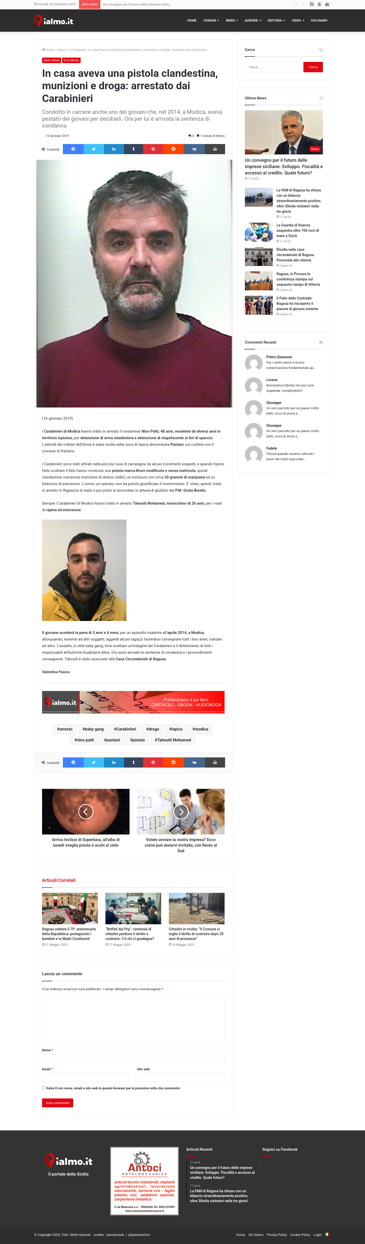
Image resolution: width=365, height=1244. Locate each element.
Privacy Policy (277, 1235)
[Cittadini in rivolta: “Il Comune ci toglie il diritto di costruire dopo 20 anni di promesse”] (197, 908)
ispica (177, 729)
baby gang (94, 729)
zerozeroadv (115, 1235)
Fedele (271, 448)
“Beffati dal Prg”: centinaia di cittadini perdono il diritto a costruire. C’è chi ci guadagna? (129, 934)
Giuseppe (273, 403)
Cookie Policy (300, 1235)
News (230, 20)
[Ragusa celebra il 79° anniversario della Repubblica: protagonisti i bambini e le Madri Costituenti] (70, 908)
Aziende (251, 20)
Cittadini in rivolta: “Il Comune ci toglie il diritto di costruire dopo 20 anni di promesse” (196, 934)
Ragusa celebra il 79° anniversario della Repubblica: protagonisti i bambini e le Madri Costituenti (69, 934)
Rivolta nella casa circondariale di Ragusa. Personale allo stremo (296, 254)
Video (296, 20)
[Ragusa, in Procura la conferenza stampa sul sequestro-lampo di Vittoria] (259, 280)
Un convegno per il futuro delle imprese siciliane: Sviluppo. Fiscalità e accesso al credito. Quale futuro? (284, 166)
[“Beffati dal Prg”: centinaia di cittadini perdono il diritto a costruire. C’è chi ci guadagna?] (133, 908)
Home (191, 20)
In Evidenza (77, 50)
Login (318, 1235)
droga (154, 729)
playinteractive (139, 1235)
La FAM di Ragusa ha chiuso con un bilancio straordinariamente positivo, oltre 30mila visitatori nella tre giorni (299, 201)
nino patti (85, 740)
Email (47, 1069)
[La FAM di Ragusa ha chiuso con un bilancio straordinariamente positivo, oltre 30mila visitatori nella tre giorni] (259, 197)
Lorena (271, 380)
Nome (47, 1050)
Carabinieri (126, 729)
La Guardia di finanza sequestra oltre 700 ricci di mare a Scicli (298, 230)
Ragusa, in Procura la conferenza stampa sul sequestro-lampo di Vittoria (298, 279)
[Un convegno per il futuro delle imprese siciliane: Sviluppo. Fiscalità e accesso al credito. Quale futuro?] (284, 132)
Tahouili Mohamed (174, 740)
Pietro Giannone (279, 357)
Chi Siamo (319, 20)
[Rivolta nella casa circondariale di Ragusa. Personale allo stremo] (259, 256)
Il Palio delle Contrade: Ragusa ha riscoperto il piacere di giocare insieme (297, 303)
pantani (113, 740)
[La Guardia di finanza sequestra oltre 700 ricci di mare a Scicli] (259, 232)
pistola (139, 740)
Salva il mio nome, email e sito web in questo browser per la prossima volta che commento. (113, 1088)
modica (201, 729)
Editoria (275, 20)
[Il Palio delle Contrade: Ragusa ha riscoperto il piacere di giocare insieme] (259, 305)
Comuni (210, 20)
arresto (66, 729)
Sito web (143, 1069)
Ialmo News (52, 60)
